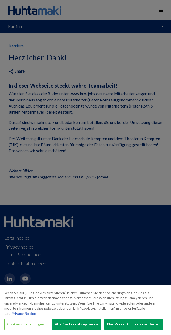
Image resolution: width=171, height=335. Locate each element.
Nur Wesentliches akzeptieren (133, 324)
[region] (85, 310)
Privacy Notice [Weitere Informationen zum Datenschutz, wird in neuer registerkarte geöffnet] (23, 313)
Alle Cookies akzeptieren (76, 324)
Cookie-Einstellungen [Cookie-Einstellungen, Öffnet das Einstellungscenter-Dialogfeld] (25, 324)
